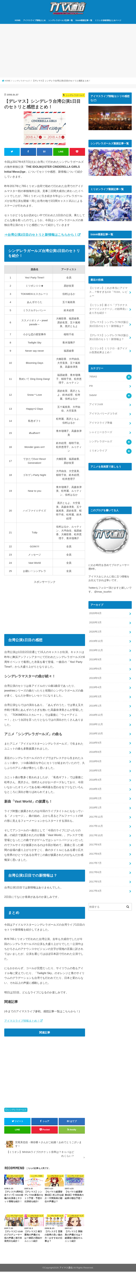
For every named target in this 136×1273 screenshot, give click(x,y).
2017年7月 (95, 854)
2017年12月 (96, 809)
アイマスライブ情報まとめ (34, 22)
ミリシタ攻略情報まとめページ (108, 22)
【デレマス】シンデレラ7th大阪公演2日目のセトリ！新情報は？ (109, 324)
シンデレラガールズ (17, 1111)
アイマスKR (96, 403)
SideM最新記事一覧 (83, 22)
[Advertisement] (68, 52)
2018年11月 (96, 718)
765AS (93, 376)
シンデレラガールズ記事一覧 (60, 22)
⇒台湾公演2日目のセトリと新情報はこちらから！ (40, 236)
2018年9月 (95, 737)
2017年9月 (95, 836)
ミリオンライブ (98, 448)
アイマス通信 (66, 1269)
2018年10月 (96, 728)
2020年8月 (95, 610)
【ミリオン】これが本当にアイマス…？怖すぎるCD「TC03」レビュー (108, 293)
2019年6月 (95, 664)
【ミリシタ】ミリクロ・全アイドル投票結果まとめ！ (108, 350)
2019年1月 (95, 701)
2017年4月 (95, 881)
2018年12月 (96, 710)
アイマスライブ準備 (100, 421)
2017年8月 (95, 845)
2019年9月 (95, 655)
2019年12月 (96, 637)
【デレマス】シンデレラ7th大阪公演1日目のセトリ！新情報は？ (109, 337)
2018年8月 (95, 746)
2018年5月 (95, 764)
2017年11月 (96, 818)
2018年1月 (95, 800)
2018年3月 (95, 782)
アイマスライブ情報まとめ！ (22, 1022)
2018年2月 (95, 791)
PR (91, 385)
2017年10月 (96, 827)
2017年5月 (95, 872)
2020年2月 (95, 628)
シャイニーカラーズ (100, 430)
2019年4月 (95, 682)
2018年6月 (95, 755)
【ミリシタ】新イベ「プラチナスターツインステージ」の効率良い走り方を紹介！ (108, 310)
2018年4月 (95, 773)
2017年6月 (95, 863)
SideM (92, 394)
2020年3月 (95, 619)
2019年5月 (95, 673)
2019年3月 (95, 692)
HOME (18, 22)
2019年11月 (96, 646)
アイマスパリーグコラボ (103, 412)
